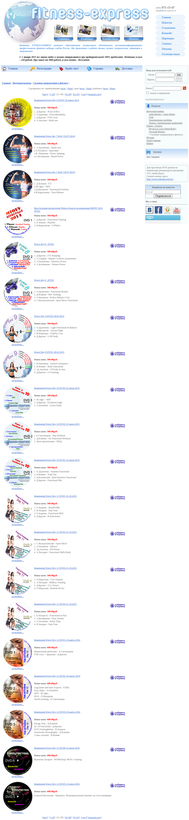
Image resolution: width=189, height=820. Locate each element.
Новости (167, 22)
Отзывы (167, 48)
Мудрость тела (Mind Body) (162, 128)
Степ (151, 117)
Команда (167, 33)
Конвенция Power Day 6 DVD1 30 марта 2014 (56, 100)
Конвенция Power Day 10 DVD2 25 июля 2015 (57, 424)
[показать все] (94, 94)
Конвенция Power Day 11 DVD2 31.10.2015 (55, 532)
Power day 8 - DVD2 (44, 244)
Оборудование (153, 140)
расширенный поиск (154, 99)
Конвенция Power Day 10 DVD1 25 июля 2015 (57, 460)
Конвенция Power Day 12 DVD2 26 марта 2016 (57, 676)
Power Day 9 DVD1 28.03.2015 (49, 352)
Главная (166, 17)
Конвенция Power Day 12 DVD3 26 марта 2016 (57, 712)
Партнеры (168, 38)
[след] (84, 94)
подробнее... (17, 127)
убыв (69, 88)
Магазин (134, 38)
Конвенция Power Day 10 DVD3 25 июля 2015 (57, 388)
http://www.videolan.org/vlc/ (160, 179)
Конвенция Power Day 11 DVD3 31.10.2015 (55, 568)
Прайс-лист (72, 68)
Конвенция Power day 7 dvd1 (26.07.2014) (54, 136)
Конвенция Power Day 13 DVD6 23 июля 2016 (57, 748)
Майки (149, 143)
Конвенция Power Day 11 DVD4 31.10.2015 (55, 604)
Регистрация (44, 68)
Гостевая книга (171, 54)
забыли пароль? (179, 79)
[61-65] (76, 94)
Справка (98, 68)
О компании (168, 27)
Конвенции (87, 38)
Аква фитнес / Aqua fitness (162, 114)
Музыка (150, 137)
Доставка (127, 68)
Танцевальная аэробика (160, 120)
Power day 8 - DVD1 (44, 280)
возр (63, 88)
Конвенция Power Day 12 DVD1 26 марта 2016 (57, 640)
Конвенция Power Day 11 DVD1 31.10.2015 (55, 496)
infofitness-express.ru (166, 10)
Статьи (166, 43)
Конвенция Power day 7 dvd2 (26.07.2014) (54, 172)
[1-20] (52, 94)
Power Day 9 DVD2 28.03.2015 (49, 316)
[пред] (45, 94)
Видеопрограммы (22, 83)
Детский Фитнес (157, 131)
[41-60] (68, 94)
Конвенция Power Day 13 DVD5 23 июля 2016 (57, 784)
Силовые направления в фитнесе (50, 83)
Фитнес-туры (110, 38)
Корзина (157, 151)
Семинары (63, 38)
